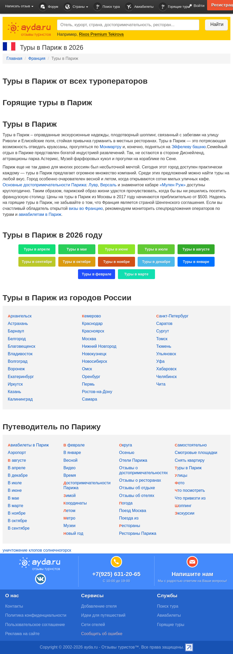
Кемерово (91, 316)
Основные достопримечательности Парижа (44, 185)
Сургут (162, 331)
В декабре (18, 475)
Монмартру (111, 147)
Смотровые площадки (196, 452)
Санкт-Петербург (172, 316)
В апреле (16, 468)
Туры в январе (196, 262)
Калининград (20, 399)
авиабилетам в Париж (40, 214)
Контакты (14, 606)
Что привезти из (190, 498)
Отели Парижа (133, 460)
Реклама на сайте (22, 633)
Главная (14, 58)
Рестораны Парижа (137, 533)
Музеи (69, 525)
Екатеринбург (21, 376)
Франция (36, 58)
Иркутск (15, 384)
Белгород (17, 339)
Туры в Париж (188, 468)
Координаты (75, 503)
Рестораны (129, 525)
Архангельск (20, 316)
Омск (87, 369)
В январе (72, 452)
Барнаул (16, 331)
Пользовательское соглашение (35, 624)
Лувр (93, 185)
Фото (179, 483)
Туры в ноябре (116, 262)
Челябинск (166, 376)
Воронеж (16, 369)
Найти (214, 24)
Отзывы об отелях (136, 495)
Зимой (69, 495)
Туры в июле (156, 249)
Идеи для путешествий (103, 615)
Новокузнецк (94, 354)
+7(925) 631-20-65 (116, 574)
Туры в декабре (156, 262)
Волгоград (17, 361)
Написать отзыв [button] (19, 6)
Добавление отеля (99, 606)
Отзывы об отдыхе (137, 488)
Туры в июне (116, 249)
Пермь (88, 384)
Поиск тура (106, 7)
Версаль (108, 185)
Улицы (181, 475)
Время (69, 475)
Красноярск (93, 331)
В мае (13, 498)
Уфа (160, 361)
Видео (69, 468)
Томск (161, 339)
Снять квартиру (189, 460)
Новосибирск (94, 361)
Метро (69, 518)
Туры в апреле (37, 249)
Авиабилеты (139, 7)
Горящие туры (174, 7)
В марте (15, 505)
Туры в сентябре (37, 262)
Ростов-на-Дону (97, 391)
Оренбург (91, 376)
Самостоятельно (191, 445)
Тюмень (163, 346)
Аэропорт (17, 452)
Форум (48, 7)
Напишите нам (192, 574)
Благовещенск (21, 346)
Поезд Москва (132, 510)
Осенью (127, 452)
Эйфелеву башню (189, 147)
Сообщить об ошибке (101, 633)
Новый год (73, 533)
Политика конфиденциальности (35, 615)
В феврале (74, 445)
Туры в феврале (96, 274)
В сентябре (19, 528)
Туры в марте (136, 274)
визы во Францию (86, 208)
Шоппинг (183, 505)
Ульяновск (166, 354)
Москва (89, 339)
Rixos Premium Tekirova (101, 34)
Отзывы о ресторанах (140, 480)
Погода (126, 503)
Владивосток (20, 354)
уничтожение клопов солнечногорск (37, 550)
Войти (194, 6)
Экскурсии (184, 513)
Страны (75, 7)
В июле (15, 483)
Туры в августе (196, 249)
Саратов (164, 323)
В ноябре (16, 513)
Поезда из (129, 518)
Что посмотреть (190, 490)
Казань (14, 391)
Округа (125, 445)
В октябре (17, 520)
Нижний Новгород (99, 346)
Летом (69, 510)
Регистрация (221, 5)
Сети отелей (93, 624)
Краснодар (92, 323)
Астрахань (18, 323)
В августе (17, 460)
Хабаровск (166, 369)
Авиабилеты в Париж (28, 445)
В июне (15, 490)
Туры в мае (77, 249)
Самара (89, 399)
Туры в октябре (77, 262)
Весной (70, 460)
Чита (161, 384)
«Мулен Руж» (173, 185)
